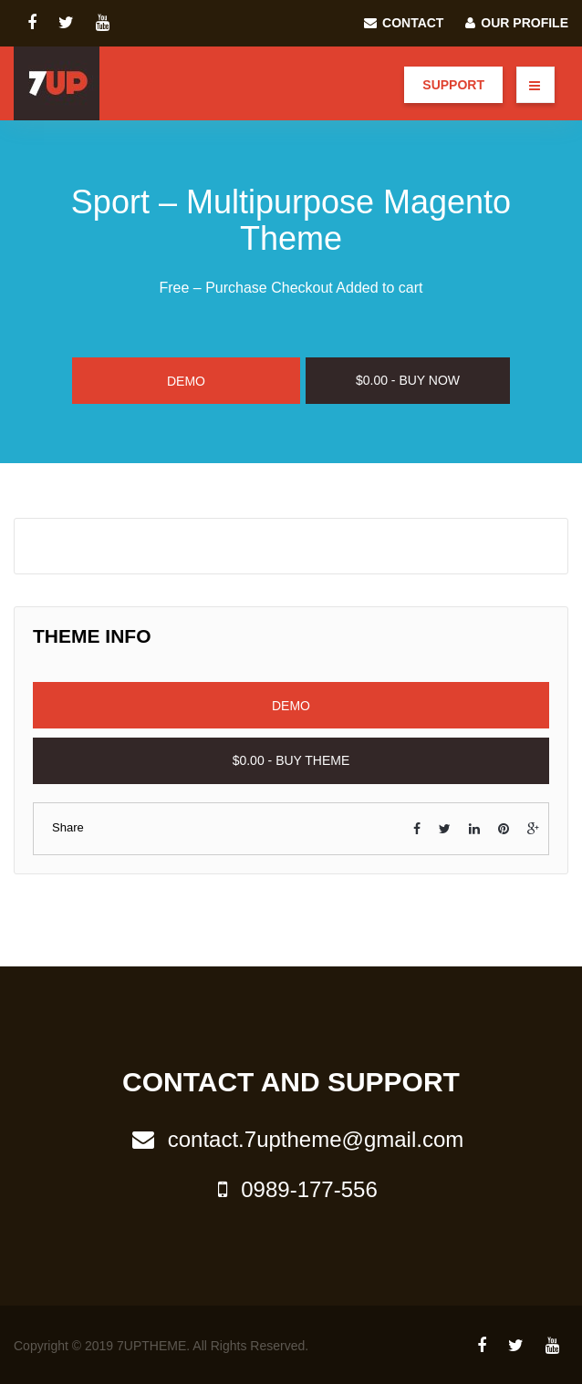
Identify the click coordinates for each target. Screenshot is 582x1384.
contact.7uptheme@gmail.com (291, 1139)
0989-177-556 (290, 1189)
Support (453, 84)
